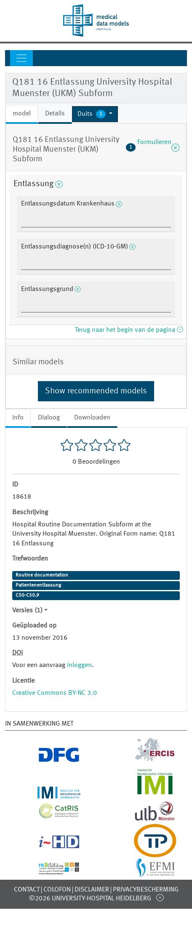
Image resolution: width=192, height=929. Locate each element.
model (22, 113)
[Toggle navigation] (21, 58)
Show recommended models (96, 391)
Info (18, 417)
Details (55, 113)
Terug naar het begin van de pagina (129, 330)
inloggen (79, 665)
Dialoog (49, 417)
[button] (95, 114)
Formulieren (152, 147)
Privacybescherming (146, 889)
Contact (27, 889)
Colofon (57, 889)
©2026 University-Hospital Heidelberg (90, 898)
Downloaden (92, 417)
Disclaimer (92, 889)
